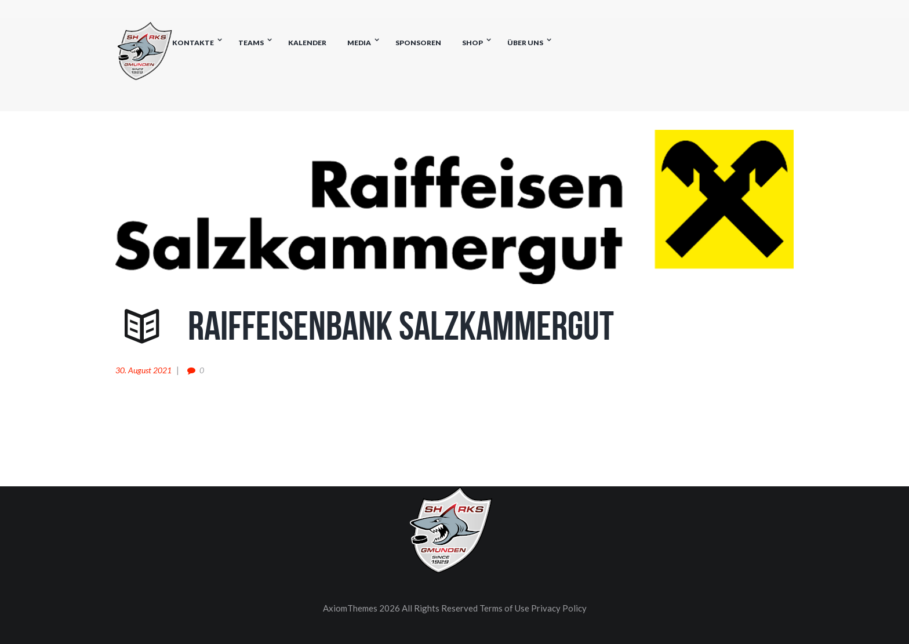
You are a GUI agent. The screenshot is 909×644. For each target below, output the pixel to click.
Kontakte (193, 42)
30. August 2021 (143, 370)
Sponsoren (418, 42)
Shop (472, 42)
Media (359, 42)
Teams (251, 42)
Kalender (307, 42)
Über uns (525, 42)
